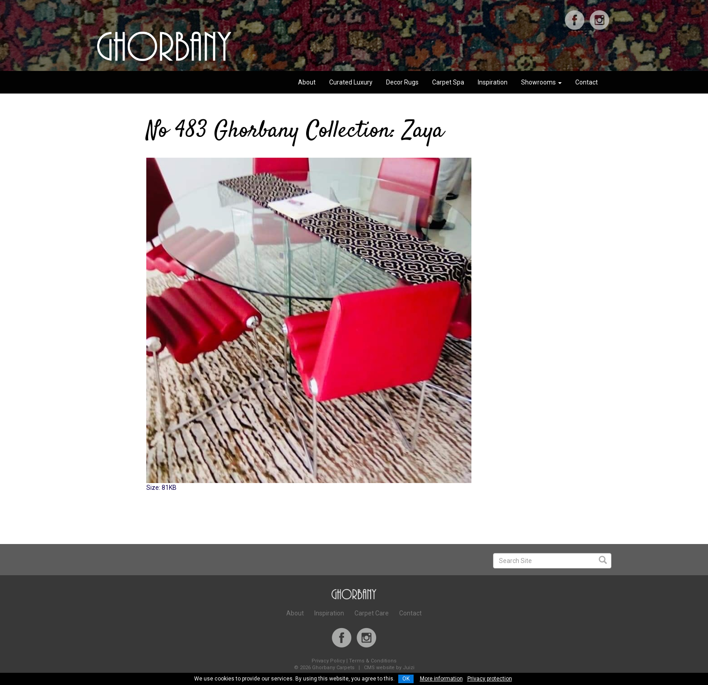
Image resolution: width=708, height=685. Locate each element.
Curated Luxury (351, 82)
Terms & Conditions (372, 661)
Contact (586, 82)
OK (406, 679)
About (307, 82)
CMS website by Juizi (389, 668)
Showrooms (541, 82)
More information (441, 679)
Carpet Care (371, 613)
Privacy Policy (328, 661)
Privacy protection (489, 679)
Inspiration (493, 82)
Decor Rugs (402, 82)
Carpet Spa (448, 82)
